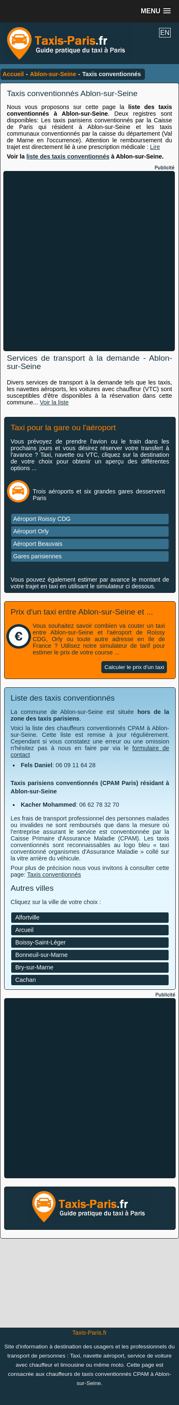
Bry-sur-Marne (34, 967)
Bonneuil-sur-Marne (41, 955)
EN (164, 32)
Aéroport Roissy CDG (42, 518)
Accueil (13, 74)
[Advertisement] (89, 261)
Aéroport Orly (31, 531)
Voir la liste (54, 402)
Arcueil (24, 930)
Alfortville (27, 917)
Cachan (25, 979)
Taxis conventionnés (54, 874)
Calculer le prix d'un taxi (134, 667)
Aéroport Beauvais (37, 543)
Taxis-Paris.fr (89, 1332)
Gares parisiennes (37, 556)
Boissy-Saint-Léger (40, 942)
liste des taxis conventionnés (67, 156)
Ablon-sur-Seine (53, 74)
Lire (155, 147)
